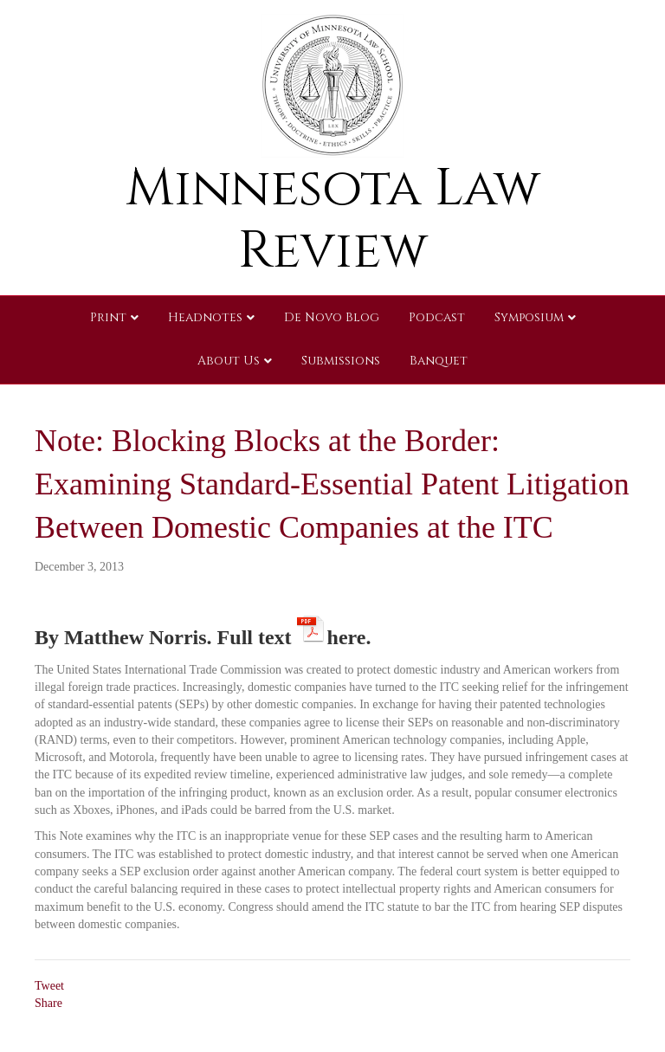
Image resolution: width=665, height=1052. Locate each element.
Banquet (439, 360)
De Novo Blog (331, 317)
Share (48, 1003)
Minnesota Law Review (333, 219)
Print (108, 317)
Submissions (340, 360)
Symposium (529, 317)
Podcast (437, 317)
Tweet (49, 985)
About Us (228, 360)
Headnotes (205, 317)
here (346, 634)
